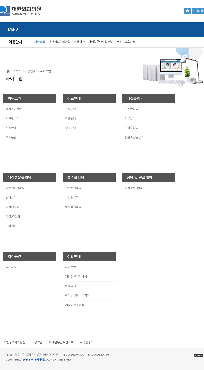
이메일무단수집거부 (100, 41)
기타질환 (11, 226)
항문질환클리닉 (15, 188)
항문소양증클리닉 (135, 137)
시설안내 (11, 127)
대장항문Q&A (133, 188)
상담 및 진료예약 (139, 177)
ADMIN (198, 356)
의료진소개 (12, 118)
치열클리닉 (131, 127)
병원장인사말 (14, 109)
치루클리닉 (131, 118)
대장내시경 (12, 207)
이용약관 (79, 41)
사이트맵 (198, 10)
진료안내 (74, 98)
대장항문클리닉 (19, 177)
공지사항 (11, 267)
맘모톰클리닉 (73, 207)
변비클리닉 (12, 197)
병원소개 (14, 98)
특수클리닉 (75, 177)
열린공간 (14, 256)
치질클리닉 (135, 98)
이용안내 (74, 256)
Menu (13, 29)
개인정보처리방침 (59, 41)
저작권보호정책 (125, 41)
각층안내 (70, 118)
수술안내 (70, 127)
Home (15, 71)
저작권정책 (86, 342)
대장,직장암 (13, 216)
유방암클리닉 (73, 197)
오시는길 (11, 137)
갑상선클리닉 (73, 188)
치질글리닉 (131, 109)
